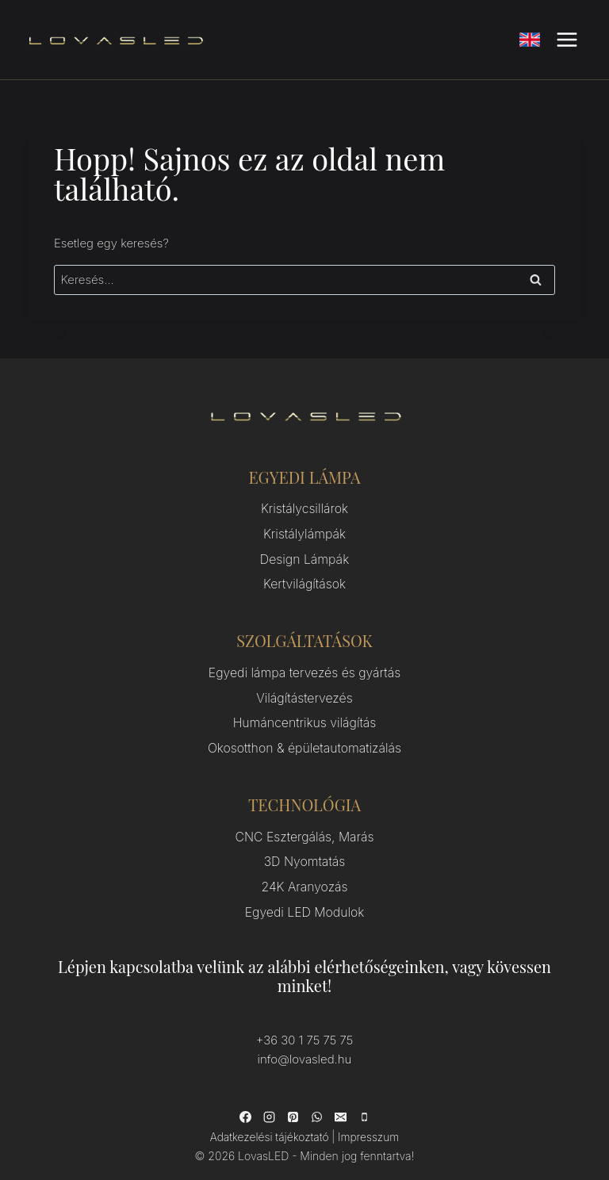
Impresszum (366, 1120)
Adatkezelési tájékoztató (270, 1120)
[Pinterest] (292, 1101)
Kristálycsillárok (304, 508)
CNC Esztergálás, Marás (304, 825)
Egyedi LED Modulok (305, 897)
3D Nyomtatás (304, 849)
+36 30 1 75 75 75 (304, 1024)
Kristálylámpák (305, 532)
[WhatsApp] (316, 1101)
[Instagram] (269, 1101)
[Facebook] (245, 1101)
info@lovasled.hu (304, 1043)
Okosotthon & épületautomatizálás (304, 738)
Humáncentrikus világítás (304, 714)
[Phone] (364, 1101)
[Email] (340, 1101)
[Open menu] (566, 39)
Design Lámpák (304, 556)
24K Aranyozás (304, 873)
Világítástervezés (304, 691)
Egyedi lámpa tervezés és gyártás (304, 667)
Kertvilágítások (305, 580)
